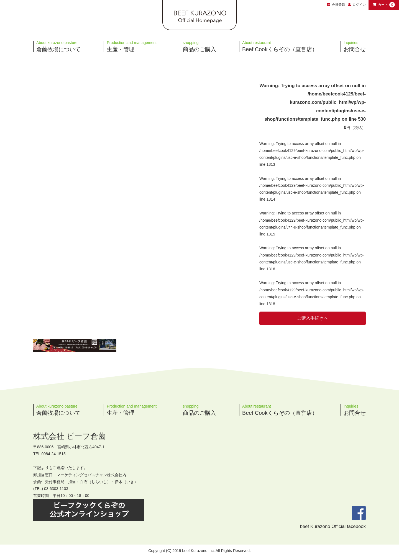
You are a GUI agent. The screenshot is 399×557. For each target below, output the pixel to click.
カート (384, 4)
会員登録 (336, 5)
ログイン (359, 5)
